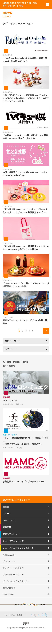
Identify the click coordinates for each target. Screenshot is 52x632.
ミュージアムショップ (13, 541)
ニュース (7, 513)
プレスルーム (9, 561)
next (46, 331)
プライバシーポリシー (13, 574)
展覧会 (6, 506)
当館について (9, 520)
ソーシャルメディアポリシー (16, 581)
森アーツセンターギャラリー (16, 500)
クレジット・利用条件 (13, 568)
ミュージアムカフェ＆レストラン (18, 548)
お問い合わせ (9, 588)
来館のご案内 (9, 554)
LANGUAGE (8, 594)
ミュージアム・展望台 (13, 615)
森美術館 (7, 527)
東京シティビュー (11, 534)
